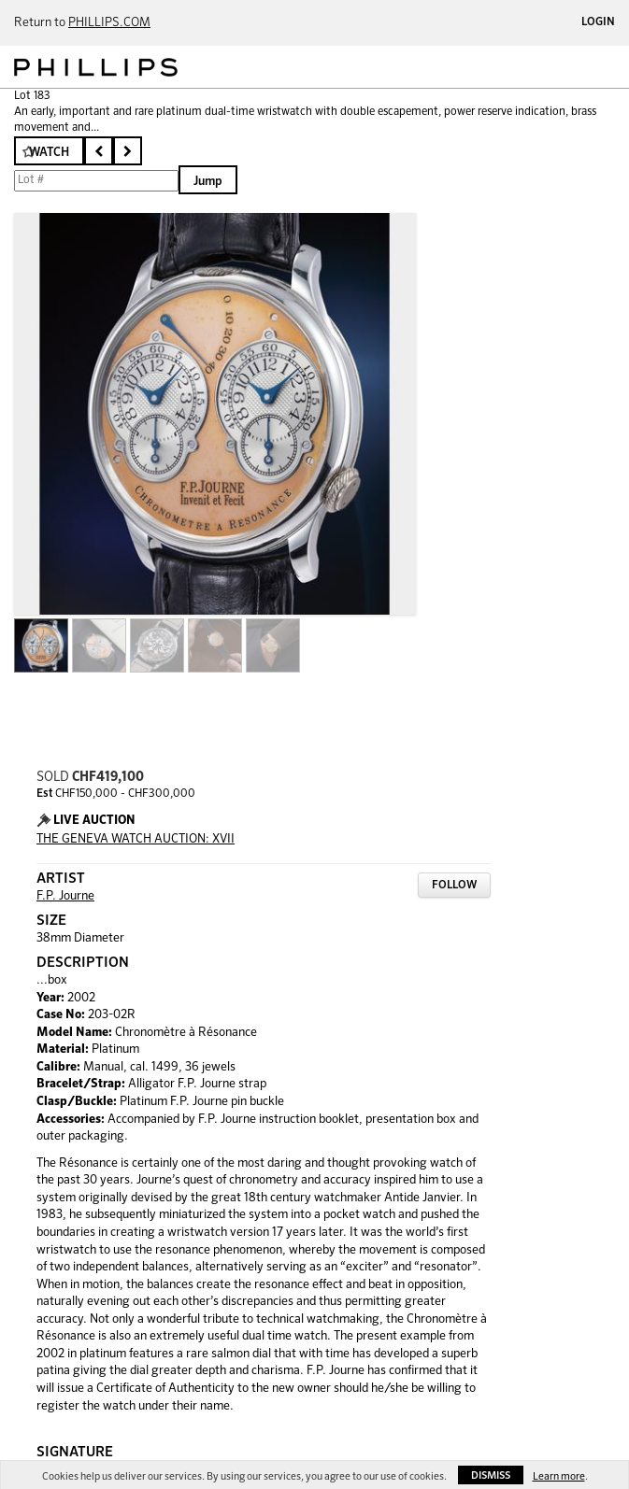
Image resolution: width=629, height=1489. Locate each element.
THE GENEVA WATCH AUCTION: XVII (135, 839)
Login (598, 22)
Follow (454, 885)
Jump (207, 182)
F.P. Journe (65, 896)
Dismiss (490, 1475)
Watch (49, 153)
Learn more (559, 1476)
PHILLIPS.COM (109, 23)
